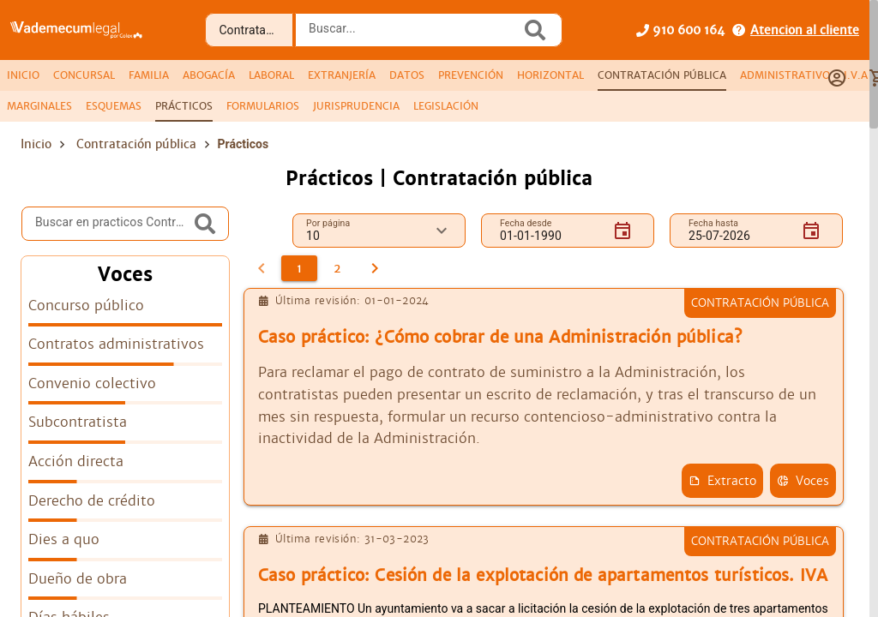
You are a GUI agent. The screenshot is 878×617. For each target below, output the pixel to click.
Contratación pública (136, 144)
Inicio (36, 144)
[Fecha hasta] (738, 230)
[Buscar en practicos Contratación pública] (112, 224)
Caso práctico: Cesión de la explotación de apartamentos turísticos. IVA (542, 575)
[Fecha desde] (549, 230)
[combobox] (412, 35)
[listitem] (125, 311)
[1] (299, 268)
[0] (262, 268)
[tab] (23, 75)
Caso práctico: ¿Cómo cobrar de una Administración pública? (500, 337)
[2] (337, 268)
